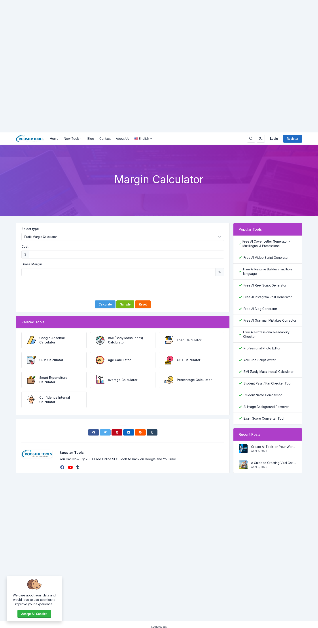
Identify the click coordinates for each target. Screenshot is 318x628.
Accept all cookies (34, 614)
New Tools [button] (72, 138)
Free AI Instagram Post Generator (268, 297)
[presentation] (122, 288)
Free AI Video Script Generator (266, 257)
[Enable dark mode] (261, 139)
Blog (90, 138)
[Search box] (251, 139)
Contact (105, 138)
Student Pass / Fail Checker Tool (267, 383)
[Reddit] (140, 432)
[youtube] (70, 467)
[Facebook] (93, 432)
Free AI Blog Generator (260, 309)
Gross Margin (31, 264)
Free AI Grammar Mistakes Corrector (270, 320)
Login (274, 138)
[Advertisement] (132, 66)
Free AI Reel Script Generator (265, 285)
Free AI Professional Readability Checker (266, 334)
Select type (30, 229)
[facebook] (62, 467)
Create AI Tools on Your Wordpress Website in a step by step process (274, 447)
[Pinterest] (117, 432)
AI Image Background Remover (266, 407)
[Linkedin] (128, 432)
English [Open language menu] (141, 138)
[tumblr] (78, 467)
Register (292, 138)
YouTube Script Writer (260, 360)
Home (54, 138)
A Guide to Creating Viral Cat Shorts (274, 463)
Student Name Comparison (263, 395)
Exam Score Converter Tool (264, 418)
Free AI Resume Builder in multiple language (267, 271)
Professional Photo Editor (262, 348)
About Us (122, 138)
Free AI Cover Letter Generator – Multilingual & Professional (266, 244)
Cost (24, 246)
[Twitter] (105, 432)
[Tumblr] (152, 432)
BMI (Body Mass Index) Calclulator (268, 371)
